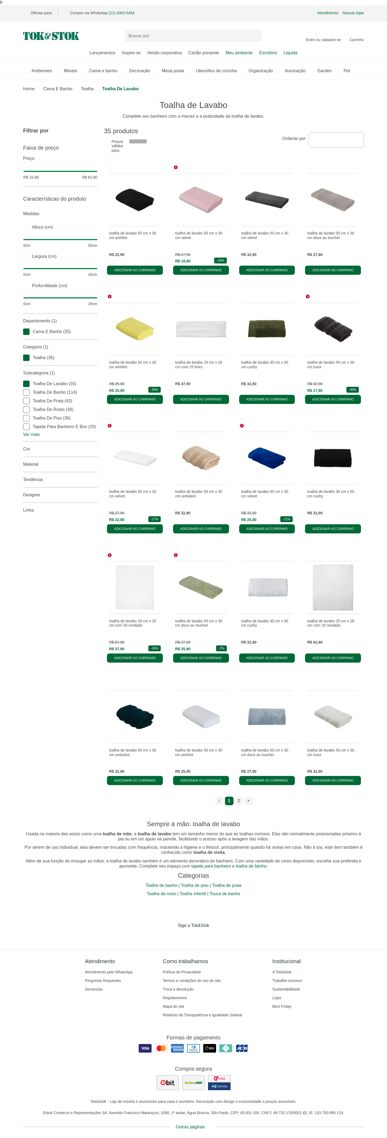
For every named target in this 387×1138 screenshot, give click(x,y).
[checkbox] (26, 331)
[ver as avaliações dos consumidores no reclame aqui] (193, 1082)
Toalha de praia (226, 885)
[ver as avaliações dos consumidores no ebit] (167, 1082)
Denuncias (94, 989)
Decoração (142, 70)
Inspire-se (131, 52)
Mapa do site (173, 1006)
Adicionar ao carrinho (135, 270)
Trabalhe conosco (287, 980)
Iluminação (298, 70)
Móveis (73, 70)
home (29, 88)
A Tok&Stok (281, 972)
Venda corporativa (164, 52)
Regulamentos (175, 998)
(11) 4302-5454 (122, 13)
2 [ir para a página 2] (239, 801)
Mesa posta (175, 70)
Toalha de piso (195, 885)
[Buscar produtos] (193, 36)
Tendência (60, 479)
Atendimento (327, 13)
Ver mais (31, 434)
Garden (327, 70)
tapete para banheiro (211, 866)
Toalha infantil (193, 893)
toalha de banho (251, 866)
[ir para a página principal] (51, 36)
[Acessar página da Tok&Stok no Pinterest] (201, 936)
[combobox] (336, 140)
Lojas (276, 998)
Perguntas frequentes (103, 980)
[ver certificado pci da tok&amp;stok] (219, 1082)
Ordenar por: (294, 138)
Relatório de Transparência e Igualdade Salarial (202, 1015)
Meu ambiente (239, 52)
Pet (349, 70)
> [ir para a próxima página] (248, 801)
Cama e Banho (58, 88)
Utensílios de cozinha (219, 70)
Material (60, 464)
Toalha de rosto (161, 893)
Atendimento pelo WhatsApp (108, 972)
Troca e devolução (178, 989)
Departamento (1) (60, 321)
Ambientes (45, 70)
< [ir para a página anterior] (219, 801)
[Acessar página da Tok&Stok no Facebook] (171, 936)
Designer (60, 495)
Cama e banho (106, 70)
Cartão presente (203, 52)
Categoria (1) (60, 347)
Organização (263, 70)
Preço (60, 158)
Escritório (268, 52)
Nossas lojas (353, 13)
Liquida (291, 52)
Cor (60, 449)
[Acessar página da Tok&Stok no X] (216, 936)
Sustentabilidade (286, 989)
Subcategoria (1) (60, 373)
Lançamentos (102, 52)
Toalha (87, 88)
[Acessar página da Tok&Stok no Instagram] (186, 936)
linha (60, 510)
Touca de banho (225, 893)
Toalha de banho (161, 885)
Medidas (60, 214)
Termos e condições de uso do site (192, 980)
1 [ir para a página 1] (229, 801)
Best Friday (281, 1006)
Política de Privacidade (182, 972)
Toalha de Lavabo (120, 88)
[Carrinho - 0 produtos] (356, 36)
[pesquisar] (255, 36)
